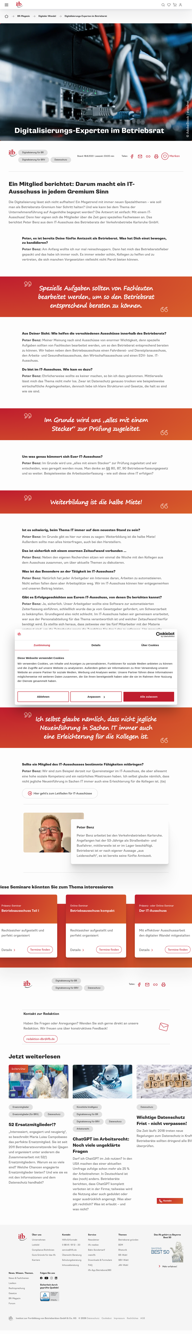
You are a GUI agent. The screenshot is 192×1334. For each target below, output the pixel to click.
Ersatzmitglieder (21, 1107)
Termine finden (40, 949)
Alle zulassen (148, 696)
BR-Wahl (122, 1255)
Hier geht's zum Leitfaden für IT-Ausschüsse (60, 793)
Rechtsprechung (17, 1288)
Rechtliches (132, 1318)
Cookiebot (107, 1318)
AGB (142, 1318)
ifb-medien (93, 1245)
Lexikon (12, 1283)
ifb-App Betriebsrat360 (99, 1270)
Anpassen (96, 696)
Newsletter (93, 1240)
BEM (120, 1245)
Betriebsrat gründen (128, 1240)
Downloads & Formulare (100, 1260)
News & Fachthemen (19, 1278)
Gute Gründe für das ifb (44, 1255)
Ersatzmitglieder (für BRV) (25, 1114)
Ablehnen (43, 696)
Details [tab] (96, 644)
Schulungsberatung (71, 1260)
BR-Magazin (23, 16)
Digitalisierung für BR (33, 152)
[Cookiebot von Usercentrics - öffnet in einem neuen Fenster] (158, 634)
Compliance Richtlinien (43, 1250)
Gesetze (13, 1293)
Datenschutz (60, 159)
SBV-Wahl (123, 1260)
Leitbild (35, 1245)
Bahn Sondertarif (96, 1250)
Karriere (36, 1260)
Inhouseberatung (70, 1265)
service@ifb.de (69, 1250)
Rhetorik (122, 1250)
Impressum (119, 1318)
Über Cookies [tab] (150, 644)
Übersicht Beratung (72, 1255)
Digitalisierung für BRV (33, 159)
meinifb (91, 1255)
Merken (174, 156)
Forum (12, 1303)
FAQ (90, 1265)
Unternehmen (38, 1240)
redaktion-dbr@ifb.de (40, 1039)
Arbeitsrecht (83, 1128)
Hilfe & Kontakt (69, 1240)
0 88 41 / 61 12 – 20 (71, 1245)
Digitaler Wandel (47, 16)
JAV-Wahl (123, 1265)
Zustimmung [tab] (42, 644)
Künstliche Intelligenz (87, 1107)
